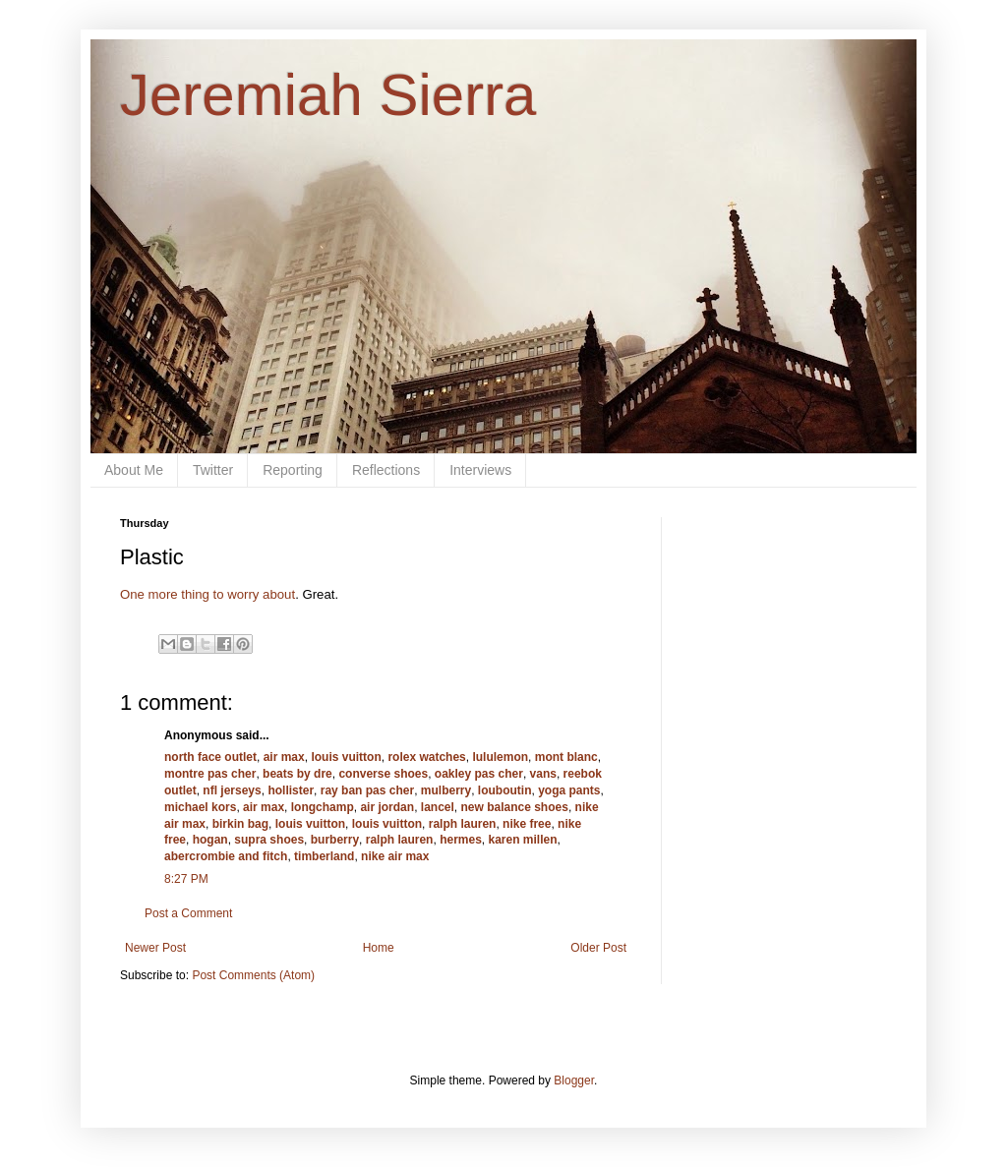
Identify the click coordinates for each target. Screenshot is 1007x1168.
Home (378, 948)
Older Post (598, 948)
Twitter (213, 470)
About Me (133, 470)
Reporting (293, 470)
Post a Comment (188, 913)
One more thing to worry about (207, 594)
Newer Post (155, 948)
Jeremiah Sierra (328, 95)
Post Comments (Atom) (253, 975)
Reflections (386, 470)
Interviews (480, 470)
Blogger (574, 1080)
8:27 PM (186, 879)
